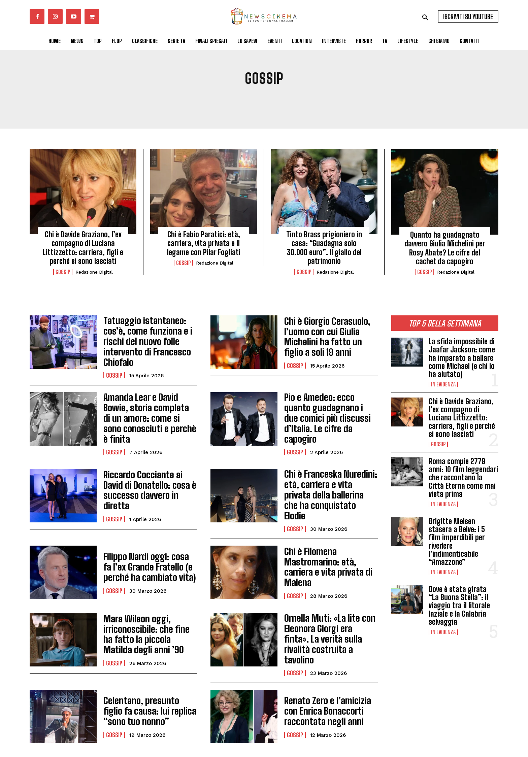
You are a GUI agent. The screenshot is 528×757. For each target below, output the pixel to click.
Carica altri (204, 727)
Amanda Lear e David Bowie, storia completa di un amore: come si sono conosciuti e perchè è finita (149, 404)
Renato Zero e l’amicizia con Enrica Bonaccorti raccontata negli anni (330, 673)
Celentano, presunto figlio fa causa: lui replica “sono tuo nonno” (149, 673)
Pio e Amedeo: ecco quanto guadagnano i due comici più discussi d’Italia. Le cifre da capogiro (330, 404)
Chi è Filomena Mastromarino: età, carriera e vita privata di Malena (329, 538)
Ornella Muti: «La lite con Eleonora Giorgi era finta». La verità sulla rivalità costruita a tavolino (329, 606)
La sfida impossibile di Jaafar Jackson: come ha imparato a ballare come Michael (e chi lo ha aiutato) (462, 358)
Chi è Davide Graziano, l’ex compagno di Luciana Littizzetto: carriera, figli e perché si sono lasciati (83, 248)
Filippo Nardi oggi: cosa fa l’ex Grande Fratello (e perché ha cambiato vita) (149, 538)
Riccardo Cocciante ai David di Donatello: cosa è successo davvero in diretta (149, 471)
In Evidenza (443, 384)
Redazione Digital (94, 272)
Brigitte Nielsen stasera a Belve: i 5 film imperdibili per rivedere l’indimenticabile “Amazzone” (457, 541)
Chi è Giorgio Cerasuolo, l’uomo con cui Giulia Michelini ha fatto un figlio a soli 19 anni (329, 336)
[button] (425, 17)
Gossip (63, 272)
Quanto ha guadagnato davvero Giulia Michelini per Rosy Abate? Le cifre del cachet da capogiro (444, 248)
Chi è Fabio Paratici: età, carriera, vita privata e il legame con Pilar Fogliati (203, 243)
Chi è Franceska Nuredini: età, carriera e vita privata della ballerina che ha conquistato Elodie (326, 471)
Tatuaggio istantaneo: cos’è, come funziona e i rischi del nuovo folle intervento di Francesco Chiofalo (149, 336)
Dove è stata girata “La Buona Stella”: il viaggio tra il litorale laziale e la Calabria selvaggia (459, 605)
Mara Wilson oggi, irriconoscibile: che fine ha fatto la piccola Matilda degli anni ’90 (149, 606)
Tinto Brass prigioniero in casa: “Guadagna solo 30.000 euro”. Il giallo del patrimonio (324, 248)
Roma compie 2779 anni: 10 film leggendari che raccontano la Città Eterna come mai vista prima (463, 477)
